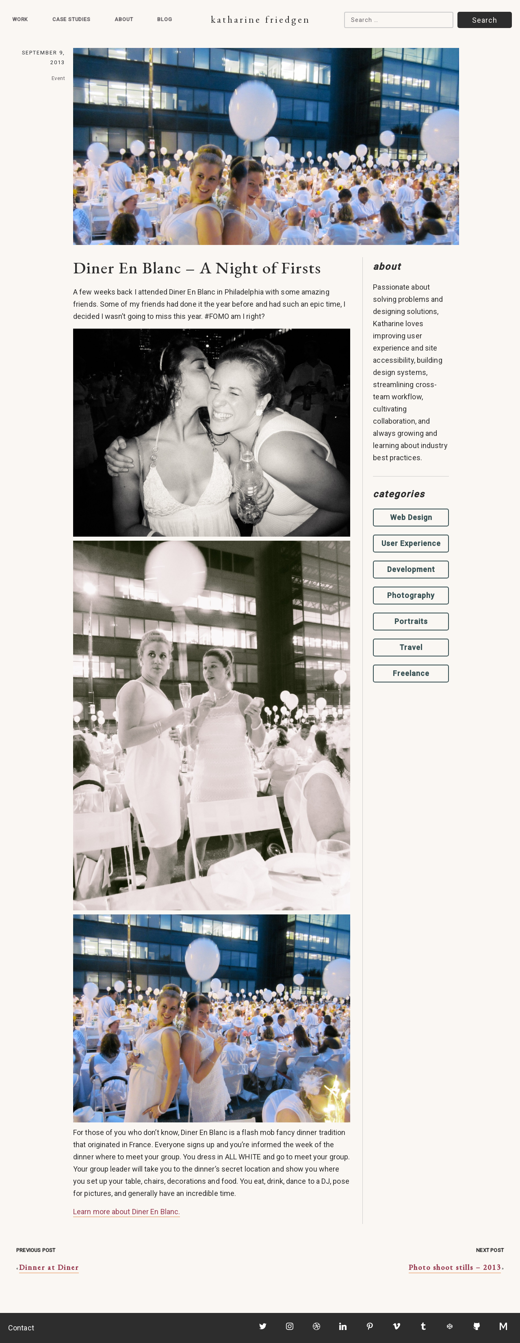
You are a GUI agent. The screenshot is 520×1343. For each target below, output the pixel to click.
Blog (164, 19)
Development (411, 569)
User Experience (411, 543)
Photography (411, 595)
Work (20, 19)
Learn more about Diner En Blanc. (126, 1211)
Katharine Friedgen (260, 19)
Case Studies (71, 19)
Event (58, 78)
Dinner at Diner (49, 1267)
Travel (410, 647)
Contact (21, 1328)
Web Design (411, 517)
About (124, 19)
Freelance (411, 673)
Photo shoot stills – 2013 (455, 1267)
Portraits (411, 621)
